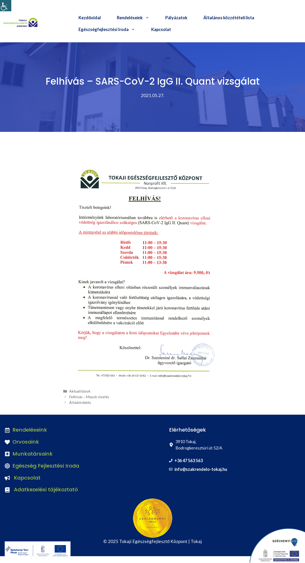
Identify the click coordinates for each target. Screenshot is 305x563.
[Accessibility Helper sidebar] (5, 5)
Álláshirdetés (80, 402)
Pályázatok (176, 17)
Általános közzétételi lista (228, 17)
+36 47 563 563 (188, 460)
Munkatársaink (32, 453)
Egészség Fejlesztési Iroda (45, 465)
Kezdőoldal (90, 17)
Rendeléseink (137, 18)
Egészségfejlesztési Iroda (111, 29)
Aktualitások (80, 391)
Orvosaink (25, 441)
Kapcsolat (161, 29)
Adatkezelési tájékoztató (46, 489)
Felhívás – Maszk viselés (89, 396)
